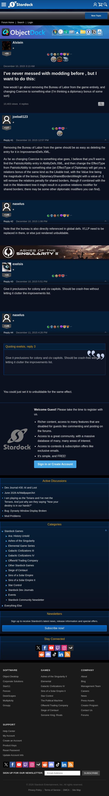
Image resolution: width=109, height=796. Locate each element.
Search (20, 22)
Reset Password (11, 750)
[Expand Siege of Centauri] (6, 571)
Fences (6, 691)
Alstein (18, 42)
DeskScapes (9, 696)
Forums (85, 715)
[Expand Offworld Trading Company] (6, 561)
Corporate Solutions (13, 681)
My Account (9, 735)
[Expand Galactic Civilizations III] (6, 551)
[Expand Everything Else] (2, 606)
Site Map (76, 790)
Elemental (46, 681)
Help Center (9, 731)
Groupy (6, 705)
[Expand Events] (6, 595)
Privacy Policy (35, 790)
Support (9, 724)
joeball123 (20, 117)
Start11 (6, 686)
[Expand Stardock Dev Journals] (6, 590)
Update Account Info (13, 755)
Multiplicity (8, 700)
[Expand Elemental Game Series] (6, 546)
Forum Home (7, 22)
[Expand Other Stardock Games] (6, 566)
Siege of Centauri (50, 710)
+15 (7, 275)
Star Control (47, 696)
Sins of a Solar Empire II (53, 691)
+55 (7, 53)
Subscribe (91, 773)
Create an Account (12, 740)
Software (10, 670)
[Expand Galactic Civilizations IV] (6, 556)
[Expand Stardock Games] (2, 531)
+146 (6, 214)
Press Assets (87, 700)
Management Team (91, 686)
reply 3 (31, 346)
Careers (85, 691)
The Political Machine (52, 700)
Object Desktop (11, 676)
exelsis (18, 264)
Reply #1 (8, 140)
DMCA (66, 790)
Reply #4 (8, 332)
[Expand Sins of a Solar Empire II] (6, 580)
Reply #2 (8, 221)
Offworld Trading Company (54, 705)
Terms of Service (52, 790)
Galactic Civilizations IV (53, 686)
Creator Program (89, 705)
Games (45, 670)
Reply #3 (8, 281)
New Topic (96, 16)
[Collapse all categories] (106, 530)
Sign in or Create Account (55, 464)
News (84, 696)
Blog (83, 681)
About (84, 676)
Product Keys (9, 745)
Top (105, 140)
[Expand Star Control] (6, 585)
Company (87, 670)
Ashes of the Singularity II (54, 676)
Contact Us (86, 710)
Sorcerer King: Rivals (51, 715)
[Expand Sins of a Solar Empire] (6, 576)
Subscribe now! (54, 628)
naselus (18, 204)
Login (30, 22)
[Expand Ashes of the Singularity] (6, 541)
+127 (6, 127)
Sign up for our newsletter (22, 773)
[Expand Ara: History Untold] (6, 536)
